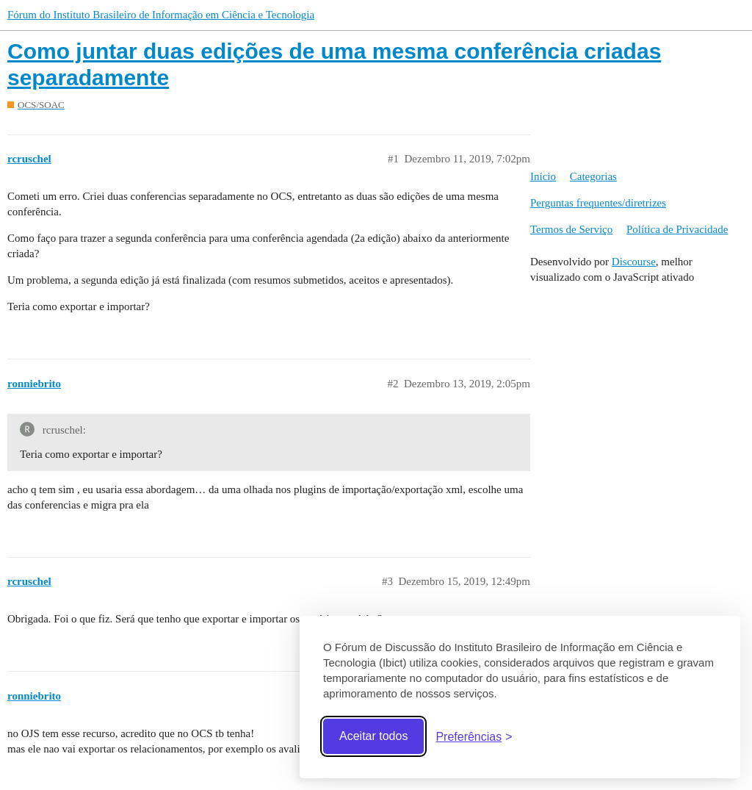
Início (543, 176)
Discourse (634, 261)
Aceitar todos (373, 736)
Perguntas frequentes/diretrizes (598, 203)
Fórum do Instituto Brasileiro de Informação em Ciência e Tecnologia (160, 15)
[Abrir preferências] (473, 737)
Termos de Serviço (571, 229)
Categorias (593, 176)
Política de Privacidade (677, 229)
